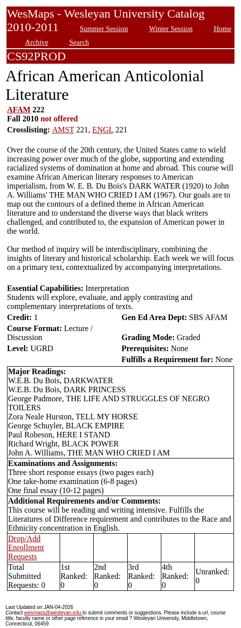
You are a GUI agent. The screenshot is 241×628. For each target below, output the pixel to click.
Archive (36, 42)
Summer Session (104, 29)
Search (79, 42)
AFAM (19, 109)
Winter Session (170, 29)
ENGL (102, 129)
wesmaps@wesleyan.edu (53, 612)
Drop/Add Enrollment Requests (26, 547)
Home (222, 29)
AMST (63, 129)
